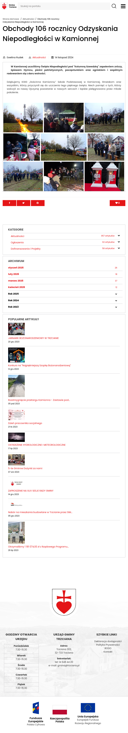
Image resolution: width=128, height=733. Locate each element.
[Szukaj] (114, 6)
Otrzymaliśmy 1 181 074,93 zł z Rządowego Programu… (38, 556)
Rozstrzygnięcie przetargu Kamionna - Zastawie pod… (39, 410)
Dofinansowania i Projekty (63, 258)
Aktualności (39, 57)
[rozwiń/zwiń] (119, 245)
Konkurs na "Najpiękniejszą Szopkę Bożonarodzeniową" (39, 375)
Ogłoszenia (63, 252)
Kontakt (108, 651)
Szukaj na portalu (24, 4)
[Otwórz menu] (123, 6)
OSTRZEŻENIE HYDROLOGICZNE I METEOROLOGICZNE (36, 455)
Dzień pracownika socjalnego (25, 433)
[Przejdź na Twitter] (23, 213)
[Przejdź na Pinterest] (38, 213)
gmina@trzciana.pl (68, 665)
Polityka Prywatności (108, 644)
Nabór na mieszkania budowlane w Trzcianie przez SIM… (40, 522)
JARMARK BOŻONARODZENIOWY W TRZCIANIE (33, 348)
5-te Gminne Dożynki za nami (25, 478)
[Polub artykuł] (117, 213)
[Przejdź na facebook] (9, 213)
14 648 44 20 (66, 662)
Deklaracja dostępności (108, 641)
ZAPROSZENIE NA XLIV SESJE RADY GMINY (30, 500)
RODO (108, 648)
